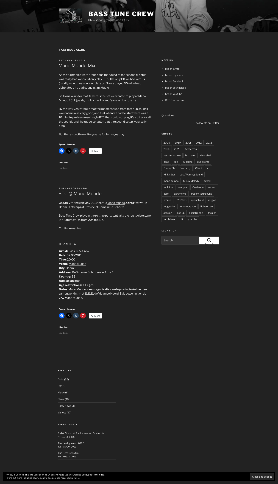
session (167, 212)
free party (185, 168)
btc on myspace (174, 75)
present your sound (201, 193)
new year (182, 187)
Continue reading (70, 228)
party (166, 193)
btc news (190, 155)
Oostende (198, 187)
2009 (166, 142)
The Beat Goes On (68, 452)
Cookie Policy (73, 478)
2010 (178, 142)
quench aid (197, 200)
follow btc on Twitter (207, 122)
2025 (177, 148)
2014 (166, 148)
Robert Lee (206, 206)
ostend (212, 187)
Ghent (198, 168)
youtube (192, 219)
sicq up (181, 212)
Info (60, 385)
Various (62, 412)
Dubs (61, 379)
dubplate (188, 161)
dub (176, 161)
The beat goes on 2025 (71, 443)
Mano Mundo (116, 203)
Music (61, 392)
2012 (199, 142)
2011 (188, 142)
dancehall (205, 155)
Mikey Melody (191, 180)
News (61, 399)
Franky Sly (169, 168)
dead (166, 161)
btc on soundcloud (175, 87)
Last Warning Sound (191, 174)
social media (196, 212)
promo (167, 200)
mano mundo (171, 180)
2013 (209, 142)
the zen (212, 212)
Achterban (191, 148)
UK (181, 219)
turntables (169, 219)
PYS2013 (181, 200)
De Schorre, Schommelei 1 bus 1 (92, 272)
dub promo (203, 161)
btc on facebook (174, 81)
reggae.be (136, 215)
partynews (180, 193)
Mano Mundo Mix (77, 65)
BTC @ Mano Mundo (80, 193)
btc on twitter (172, 68)
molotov (168, 187)
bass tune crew (172, 155)
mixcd (207, 180)
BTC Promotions (174, 100)
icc (208, 168)
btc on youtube (173, 93)
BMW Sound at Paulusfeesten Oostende (81, 433)
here (95, 96)
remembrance (187, 206)
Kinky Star (169, 174)
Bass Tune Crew (121, 14)
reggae (212, 200)
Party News (64, 405)
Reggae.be (94, 134)
